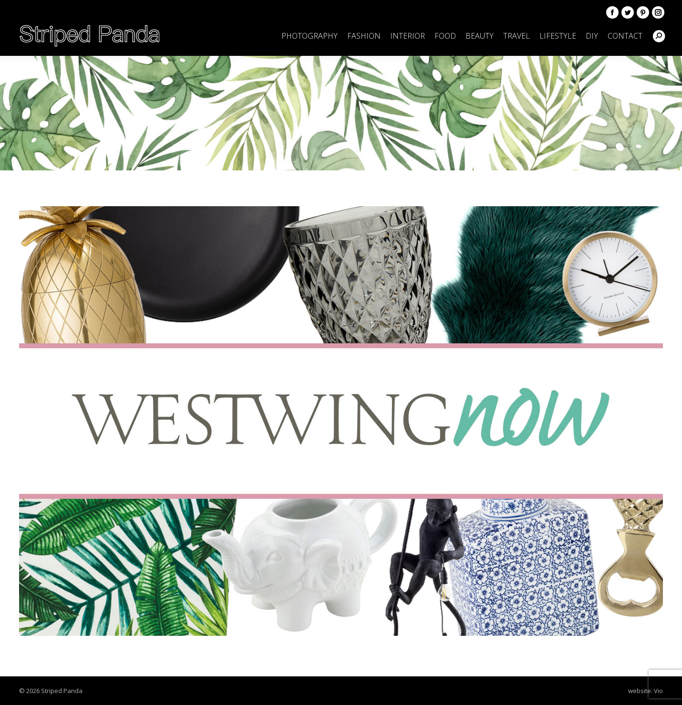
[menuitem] (309, 35)
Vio (658, 690)
